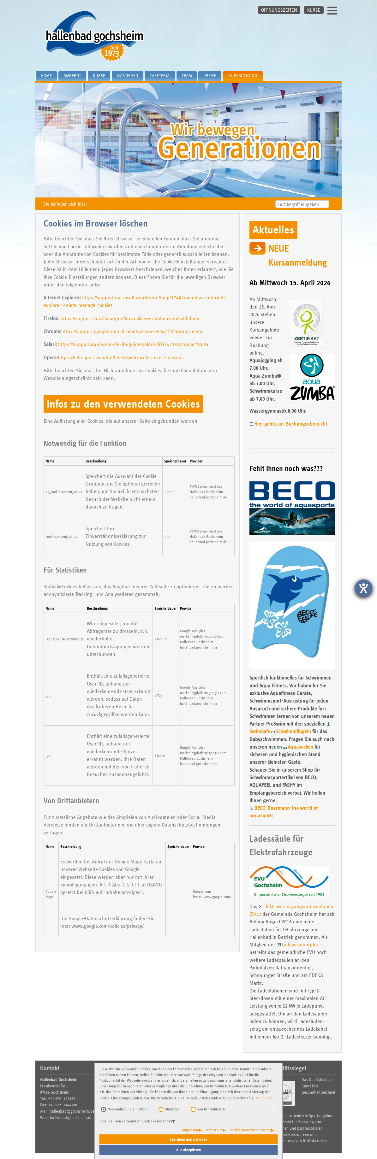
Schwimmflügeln (293, 731)
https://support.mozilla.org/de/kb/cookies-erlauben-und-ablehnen (130, 318)
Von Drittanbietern (211, 1109)
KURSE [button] (313, 10)
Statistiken (173, 1109)
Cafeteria (160, 75)
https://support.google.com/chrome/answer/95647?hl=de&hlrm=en (131, 331)
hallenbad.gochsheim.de (71, 1117)
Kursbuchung (242, 75)
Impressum (190, 1130)
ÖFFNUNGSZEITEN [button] (279, 10)
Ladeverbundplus (300, 945)
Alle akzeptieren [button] (188, 1150)
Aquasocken (300, 747)
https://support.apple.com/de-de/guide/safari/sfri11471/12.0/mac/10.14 (133, 344)
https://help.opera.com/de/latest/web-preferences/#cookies (120, 358)
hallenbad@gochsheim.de (72, 1111)
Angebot (72, 75)
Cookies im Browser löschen (250, 1130)
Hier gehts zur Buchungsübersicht (290, 424)
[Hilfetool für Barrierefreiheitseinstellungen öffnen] (363, 588)
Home (46, 75)
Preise (209, 75)
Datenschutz (214, 1130)
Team (187, 75)
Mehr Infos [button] (264, 1098)
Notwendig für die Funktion (128, 1109)
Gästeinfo (127, 75)
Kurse (99, 75)
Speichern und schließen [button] (188, 1139)
